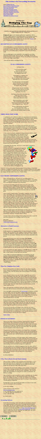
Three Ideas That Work (8, 8)
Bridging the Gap (10, 4)
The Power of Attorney (8, 13)
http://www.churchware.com (28, 407)
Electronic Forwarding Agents (10, 9)
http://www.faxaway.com (9, 390)
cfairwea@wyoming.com (24, 409)
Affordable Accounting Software (10, 15)
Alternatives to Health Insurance (10, 10)
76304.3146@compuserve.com (10, 222)
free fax (32, 38)
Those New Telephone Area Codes (11, 12)
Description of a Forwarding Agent (11, 5)
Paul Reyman (24, 291)
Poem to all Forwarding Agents (10, 7)
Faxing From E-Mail (8, 14)
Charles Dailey (6, 314)
